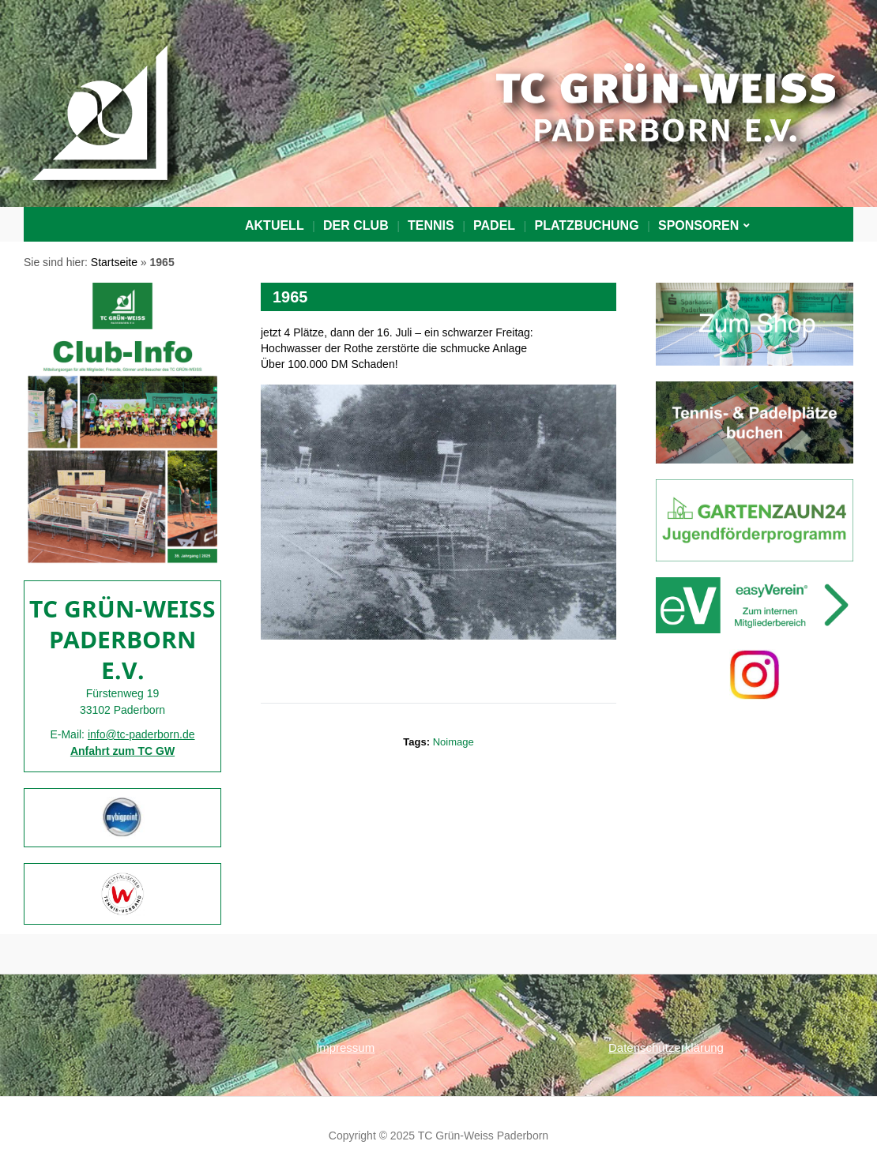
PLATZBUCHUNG (586, 225)
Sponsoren (698, 225)
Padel (494, 225)
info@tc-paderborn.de (141, 734)
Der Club (356, 225)
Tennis (431, 225)
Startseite (114, 262)
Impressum (345, 1047)
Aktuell (274, 225)
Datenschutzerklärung (666, 1047)
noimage (453, 742)
